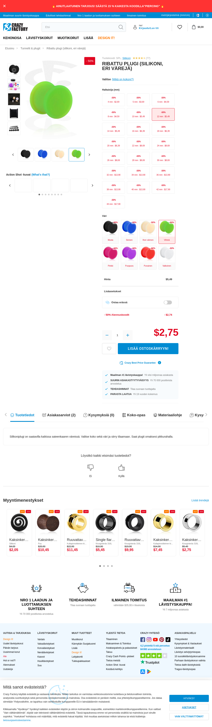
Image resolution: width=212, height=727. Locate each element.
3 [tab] (108, 566)
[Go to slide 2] (42, 194)
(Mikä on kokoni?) (123, 79)
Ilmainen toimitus (136, 15)
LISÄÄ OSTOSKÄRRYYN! (148, 348)
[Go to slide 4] (49, 194)
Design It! (106, 38)
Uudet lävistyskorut (13, 643)
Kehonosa (12, 38)
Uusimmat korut (11, 652)
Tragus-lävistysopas (184, 669)
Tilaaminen (111, 639)
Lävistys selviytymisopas (187, 652)
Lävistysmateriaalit (184, 648)
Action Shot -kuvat (115, 664)
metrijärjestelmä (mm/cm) (175, 15)
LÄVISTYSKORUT (39, 38)
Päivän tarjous (10, 648)
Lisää (88, 38)
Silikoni (126, 58)
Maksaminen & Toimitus (118, 643)
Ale (5, 656)
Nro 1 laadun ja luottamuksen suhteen (99, 15)
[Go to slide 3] (45, 194)
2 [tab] (104, 566)
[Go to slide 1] (39, 194)
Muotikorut (68, 38)
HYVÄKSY (189, 698)
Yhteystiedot (181, 639)
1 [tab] (100, 566)
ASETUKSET (189, 707)
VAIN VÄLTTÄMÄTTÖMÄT (189, 716)
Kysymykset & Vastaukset (188, 643)
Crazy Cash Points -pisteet (120, 656)
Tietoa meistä (113, 660)
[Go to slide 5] (52, 194)
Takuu (109, 652)
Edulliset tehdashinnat (58, 15)
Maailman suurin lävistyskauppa (21, 15)
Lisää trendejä (200, 500)
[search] (79, 27)
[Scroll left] (206, 414)
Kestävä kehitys (114, 669)
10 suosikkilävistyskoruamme (189, 656)
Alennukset (9, 664)
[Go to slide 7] (58, 194)
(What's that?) (41, 174)
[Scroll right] (5, 414)
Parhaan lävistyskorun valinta (189, 660)
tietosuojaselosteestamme (17, 720)
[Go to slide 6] (55, 194)
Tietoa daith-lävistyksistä (187, 664)
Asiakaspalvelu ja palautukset (121, 648)
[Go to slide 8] (61, 194)
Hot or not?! (9, 660)
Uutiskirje (8, 669)
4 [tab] (112, 566)
